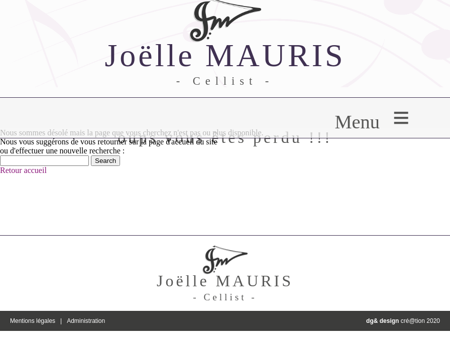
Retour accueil (23, 170)
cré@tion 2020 (403, 320)
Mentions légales (32, 320)
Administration (86, 320)
